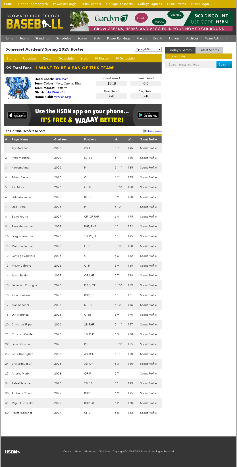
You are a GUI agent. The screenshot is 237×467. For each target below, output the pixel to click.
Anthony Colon (22, 393)
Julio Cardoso (21, 295)
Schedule (66, 58)
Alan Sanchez (20, 305)
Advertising (89, 451)
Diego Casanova (22, 236)
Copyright (118, 451)
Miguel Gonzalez (23, 403)
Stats (84, 58)
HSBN (8, 4)
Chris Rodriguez (22, 354)
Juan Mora (62, 79)
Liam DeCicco (21, 344)
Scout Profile (148, 148)
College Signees (150, 4)
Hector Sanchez (22, 413)
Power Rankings (64, 4)
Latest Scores (209, 50)
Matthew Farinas (22, 246)
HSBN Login (200, 4)
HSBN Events (176, 4)
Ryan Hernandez (22, 226)
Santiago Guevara (23, 256)
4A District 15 (56, 92)
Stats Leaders (91, 4)
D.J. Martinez (20, 315)
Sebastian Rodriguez (25, 285)
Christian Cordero (23, 334)
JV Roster (101, 58)
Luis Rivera (19, 207)
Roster (48, 58)
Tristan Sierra (20, 177)
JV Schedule (125, 58)
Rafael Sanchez (21, 383)
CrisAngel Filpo (22, 325)
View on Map (62, 97)
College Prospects (119, 4)
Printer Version (155, 131)
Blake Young (20, 217)
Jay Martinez (20, 148)
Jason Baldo (20, 276)
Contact (67, 451)
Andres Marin (21, 374)
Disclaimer (104, 451)
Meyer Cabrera (21, 266)
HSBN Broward (141, 451)
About (77, 451)
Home (12, 58)
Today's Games (180, 50)
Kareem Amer (20, 168)
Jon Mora (18, 187)
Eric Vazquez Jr (21, 364)
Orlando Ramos (22, 197)
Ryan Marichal (21, 158)
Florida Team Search (33, 4)
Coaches (29, 58)
